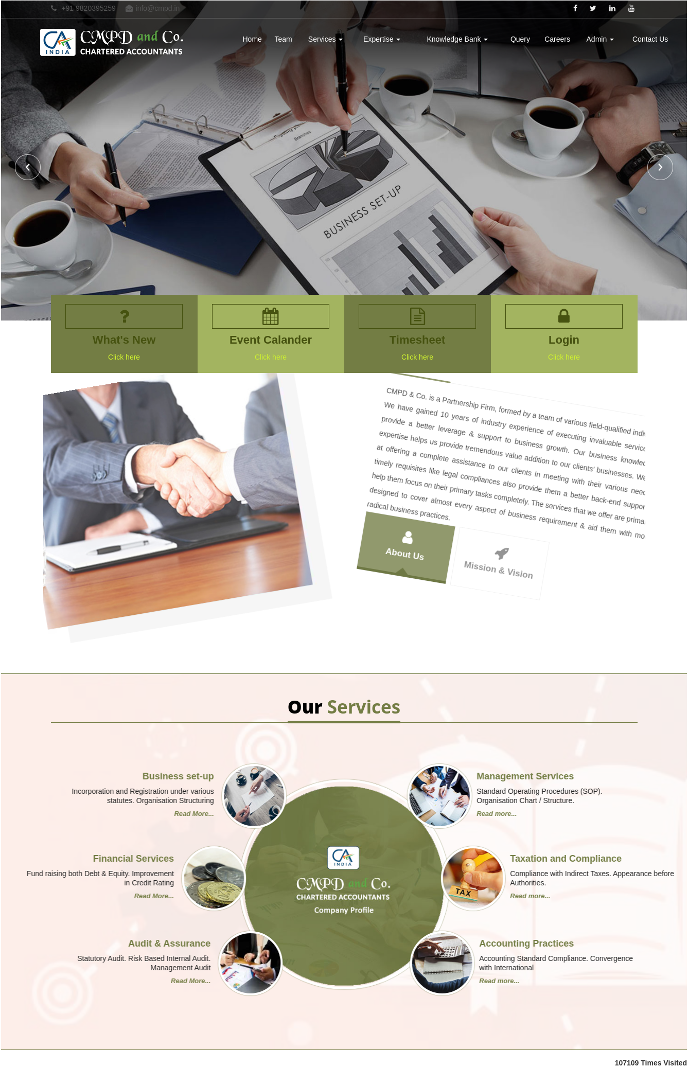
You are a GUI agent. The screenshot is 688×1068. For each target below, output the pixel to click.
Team (283, 39)
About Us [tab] (433, 485)
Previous (29, 168)
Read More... (546, 813)
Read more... (145, 813)
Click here (119, 357)
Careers (557, 39)
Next (659, 168)
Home (252, 39)
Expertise (381, 39)
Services (325, 39)
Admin (600, 39)
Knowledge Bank (457, 39)
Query (520, 39)
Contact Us (650, 39)
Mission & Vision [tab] (521, 525)
